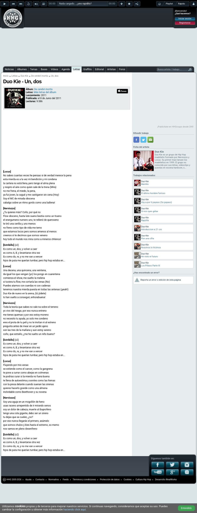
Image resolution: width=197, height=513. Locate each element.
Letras (76, 69)
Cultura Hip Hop (143, 479)
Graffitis (87, 69)
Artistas (111, 69)
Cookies (127, 479)
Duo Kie (24, 76)
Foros (122, 69)
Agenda (66, 69)
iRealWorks (171, 479)
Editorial (99, 69)
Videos (54, 69)
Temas (33, 69)
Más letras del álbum (45, 92)
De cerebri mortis (39, 76)
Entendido (186, 508)
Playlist (169, 3)
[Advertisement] (76, 36)
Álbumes (22, 69)
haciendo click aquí (74, 509)
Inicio (5, 76)
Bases (44, 69)
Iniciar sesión (184, 18)
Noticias (9, 69)
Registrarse (184, 23)
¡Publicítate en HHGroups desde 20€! (175, 126)
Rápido (181, 3)
